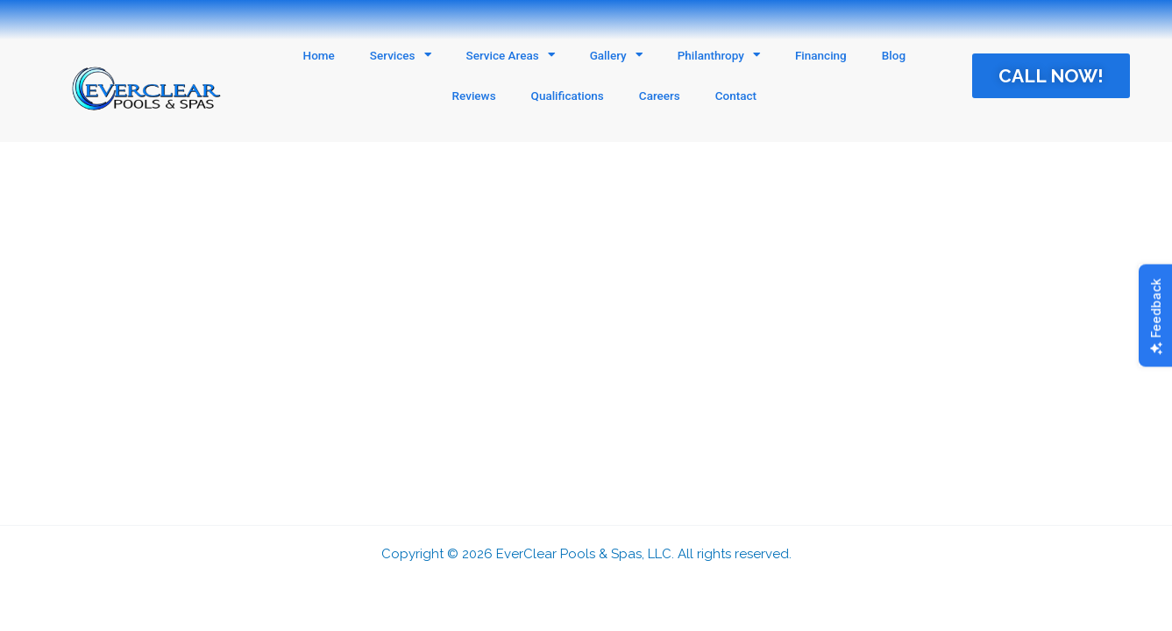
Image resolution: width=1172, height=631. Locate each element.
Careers (659, 96)
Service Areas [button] (510, 55)
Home (319, 55)
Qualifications (567, 96)
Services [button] (400, 55)
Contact (735, 96)
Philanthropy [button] (719, 55)
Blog (894, 55)
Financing (821, 55)
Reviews (474, 96)
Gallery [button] (616, 55)
